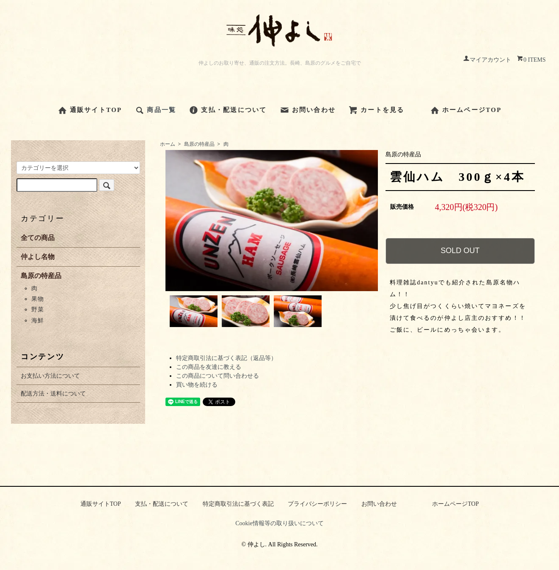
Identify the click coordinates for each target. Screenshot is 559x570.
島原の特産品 (199, 144)
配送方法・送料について (53, 393)
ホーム (167, 144)
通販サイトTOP (90, 109)
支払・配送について (228, 109)
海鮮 (37, 320)
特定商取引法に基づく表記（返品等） (226, 358)
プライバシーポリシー (317, 504)
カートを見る (376, 109)
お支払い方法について (50, 376)
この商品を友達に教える (208, 367)
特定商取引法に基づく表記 (238, 504)
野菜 (37, 309)
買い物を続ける (197, 385)
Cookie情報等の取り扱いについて (279, 523)
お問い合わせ (308, 109)
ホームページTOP (466, 109)
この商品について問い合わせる (217, 376)
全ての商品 (38, 237)
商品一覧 (155, 109)
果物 (37, 299)
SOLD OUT (460, 250)
